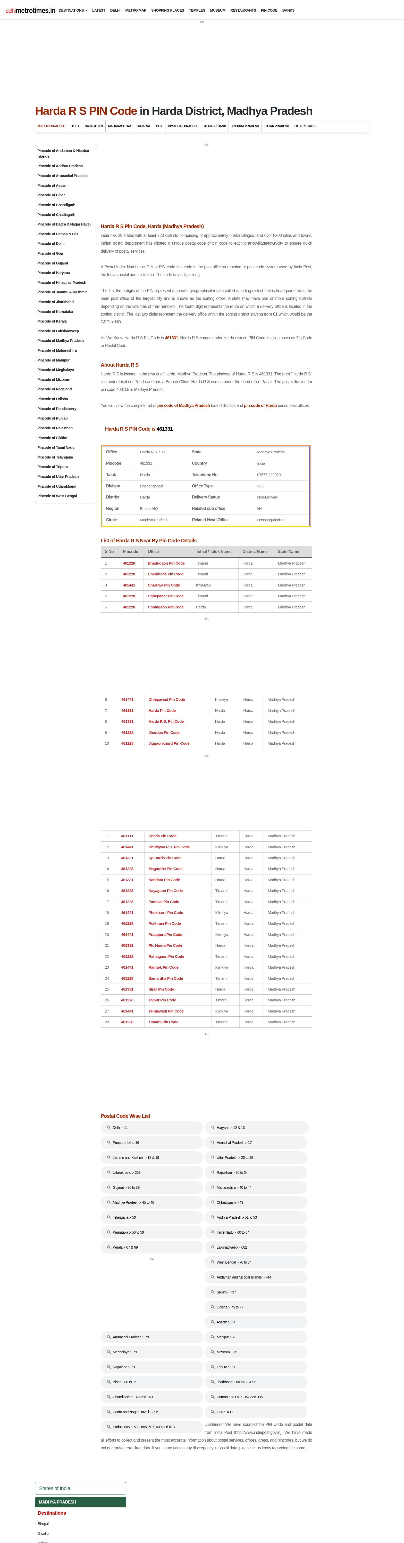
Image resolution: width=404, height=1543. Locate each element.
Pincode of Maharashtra (57, 350)
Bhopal (285, 185)
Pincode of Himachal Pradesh (61, 282)
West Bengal (296, 552)
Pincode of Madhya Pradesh (60, 341)
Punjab (290, 484)
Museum (217, 10)
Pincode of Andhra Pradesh (60, 166)
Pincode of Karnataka (55, 312)
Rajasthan (94, 126)
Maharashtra (119, 126)
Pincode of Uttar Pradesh (58, 477)
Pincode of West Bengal (57, 496)
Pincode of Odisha (52, 399)
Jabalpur (286, 214)
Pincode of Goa (50, 253)
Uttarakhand (215, 126)
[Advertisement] (202, 60)
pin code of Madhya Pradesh (205, 407)
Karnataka (294, 439)
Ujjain (284, 273)
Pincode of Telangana (55, 457)
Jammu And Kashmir (303, 416)
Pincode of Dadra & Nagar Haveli (64, 224)
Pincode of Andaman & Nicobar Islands (63, 153)
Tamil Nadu (294, 518)
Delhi (115, 10)
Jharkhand (294, 427)
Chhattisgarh (297, 359)
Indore (285, 205)
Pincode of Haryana (53, 273)
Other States (305, 126)
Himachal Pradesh (183, 126)
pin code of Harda (116, 415)
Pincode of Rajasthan (55, 428)
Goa (159, 126)
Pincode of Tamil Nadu (55, 447)
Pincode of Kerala (51, 321)
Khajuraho (288, 296)
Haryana (291, 393)
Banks (288, 10)
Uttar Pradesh (276, 126)
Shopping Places (167, 10)
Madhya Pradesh (51, 126)
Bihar (288, 348)
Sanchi (285, 253)
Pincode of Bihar (51, 195)
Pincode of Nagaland (54, 389)
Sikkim (288, 507)
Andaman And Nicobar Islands (315, 325)
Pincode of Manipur (53, 360)
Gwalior (286, 195)
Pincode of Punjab (52, 418)
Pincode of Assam (52, 185)
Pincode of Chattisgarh (56, 215)
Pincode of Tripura (52, 467)
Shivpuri (286, 263)
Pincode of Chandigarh (56, 205)
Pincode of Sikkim (52, 438)
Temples (197, 10)
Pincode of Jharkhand (55, 302)
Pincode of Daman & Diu (57, 234)
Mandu (285, 224)
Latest (98, 10)
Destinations (71, 10)
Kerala (290, 450)
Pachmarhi (288, 234)
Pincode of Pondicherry (56, 409)
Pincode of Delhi (50, 244)
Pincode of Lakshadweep (58, 331)
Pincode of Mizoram (53, 379)
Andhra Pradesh (245, 126)
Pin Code (269, 10)
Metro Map (135, 10)
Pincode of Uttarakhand (56, 486)
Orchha (286, 244)
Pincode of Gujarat (52, 263)
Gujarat (143, 126)
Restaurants (243, 10)
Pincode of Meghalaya (55, 370)
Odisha (289, 473)
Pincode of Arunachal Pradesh (62, 176)
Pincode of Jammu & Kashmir (62, 292)
